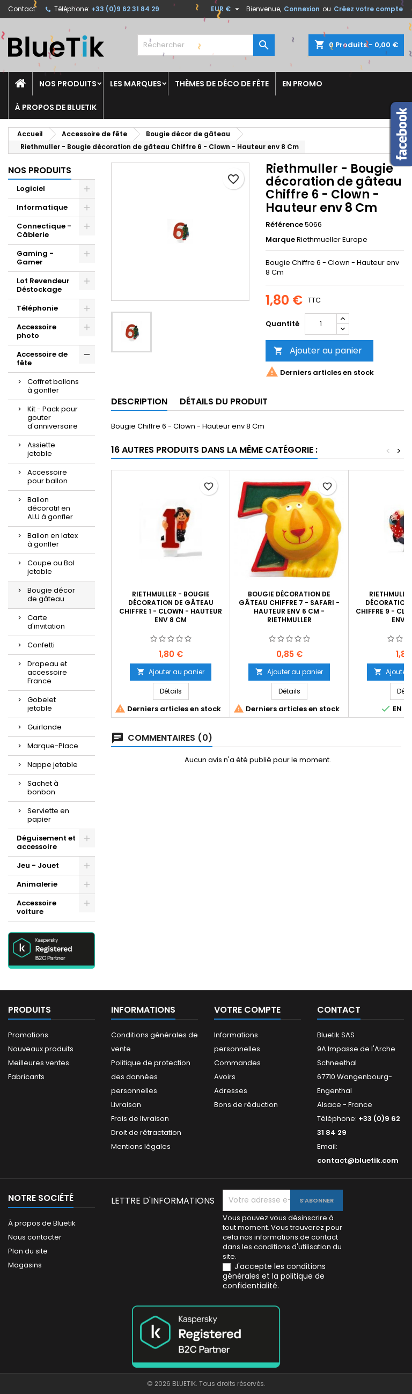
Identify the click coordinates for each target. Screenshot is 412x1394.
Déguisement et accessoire (46, 842)
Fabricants (26, 1077)
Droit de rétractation (146, 1132)
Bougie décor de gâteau (51, 594)
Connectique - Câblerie (44, 230)
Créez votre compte (368, 8)
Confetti (41, 645)
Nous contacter (35, 1237)
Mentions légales (141, 1146)
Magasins (25, 1265)
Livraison (126, 1105)
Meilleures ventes (38, 1063)
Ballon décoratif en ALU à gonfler (50, 508)
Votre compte (247, 1010)
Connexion (302, 8)
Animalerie (37, 884)
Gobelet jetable (41, 704)
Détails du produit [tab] (224, 401)
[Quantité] (321, 324)
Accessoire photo (36, 331)
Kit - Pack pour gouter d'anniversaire (52, 417)
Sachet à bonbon (42, 787)
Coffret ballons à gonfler (53, 386)
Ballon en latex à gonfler (52, 539)
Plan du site (28, 1251)
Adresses (230, 1091)
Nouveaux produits (40, 1049)
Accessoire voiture (36, 907)
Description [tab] (139, 401)
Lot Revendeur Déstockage (43, 285)
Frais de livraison (140, 1118)
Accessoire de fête (42, 358)
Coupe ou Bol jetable (51, 567)
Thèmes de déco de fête (222, 83)
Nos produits (68, 83)
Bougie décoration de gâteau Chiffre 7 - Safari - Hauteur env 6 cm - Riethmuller (289, 606)
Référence (284, 225)
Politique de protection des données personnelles (150, 1077)
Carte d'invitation (46, 622)
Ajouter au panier (318, 350)
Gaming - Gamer (35, 257)
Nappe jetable (52, 764)
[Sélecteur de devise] (226, 9)
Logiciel (31, 188)
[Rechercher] (206, 45)
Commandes (237, 1063)
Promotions (28, 1035)
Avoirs (225, 1077)
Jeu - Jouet (38, 865)
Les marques (135, 83)
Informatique (42, 207)
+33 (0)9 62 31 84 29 (125, 8)
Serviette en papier (48, 815)
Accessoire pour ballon (47, 476)
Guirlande (44, 727)
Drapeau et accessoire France (47, 672)
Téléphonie (37, 308)
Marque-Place (52, 746)
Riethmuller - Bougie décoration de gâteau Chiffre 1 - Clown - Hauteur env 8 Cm (170, 606)
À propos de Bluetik (56, 107)
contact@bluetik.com (358, 1160)
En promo (302, 83)
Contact (21, 8)
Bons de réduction (246, 1105)
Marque (280, 240)
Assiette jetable (41, 449)
